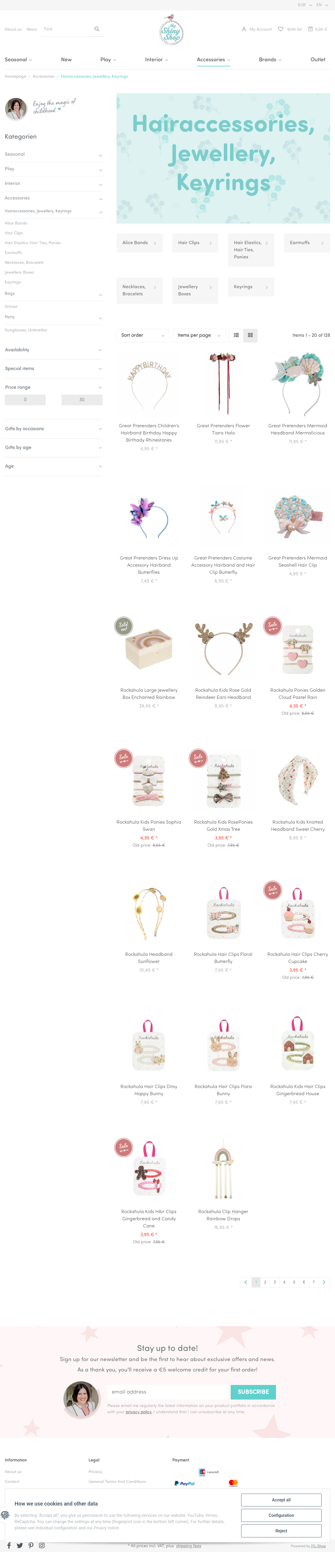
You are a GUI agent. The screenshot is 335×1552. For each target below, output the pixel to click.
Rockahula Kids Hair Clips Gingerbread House (297, 1090)
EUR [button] (302, 5)
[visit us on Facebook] (9, 1546)
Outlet (318, 60)
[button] (256, 29)
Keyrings (243, 287)
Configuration (281, 1515)
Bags (10, 294)
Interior (12, 183)
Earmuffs (300, 243)
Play (9, 169)
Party (10, 317)
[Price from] (25, 400)
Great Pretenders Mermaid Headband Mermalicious (297, 430)
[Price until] (82, 400)
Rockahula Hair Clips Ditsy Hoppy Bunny (148, 1090)
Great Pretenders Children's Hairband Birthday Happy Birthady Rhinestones (149, 433)
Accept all (281, 1500)
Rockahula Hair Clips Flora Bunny (223, 1090)
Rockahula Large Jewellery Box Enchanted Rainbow (149, 694)
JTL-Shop (318, 1546)
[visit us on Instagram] (42, 1546)
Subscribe (253, 1392)
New (66, 60)
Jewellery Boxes (188, 291)
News (32, 29)
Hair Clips (188, 243)
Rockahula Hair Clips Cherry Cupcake (297, 958)
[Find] (65, 29)
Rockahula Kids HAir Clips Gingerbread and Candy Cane (148, 1219)
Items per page (194, 335)
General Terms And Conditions (117, 1482)
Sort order (132, 335)
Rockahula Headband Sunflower (149, 958)
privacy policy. (139, 1412)
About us (13, 29)
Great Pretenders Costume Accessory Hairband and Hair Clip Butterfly (223, 565)
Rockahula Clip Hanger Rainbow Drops (223, 1215)
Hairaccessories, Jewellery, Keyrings (38, 211)
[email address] (167, 1392)
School (11, 307)
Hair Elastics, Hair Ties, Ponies (248, 250)
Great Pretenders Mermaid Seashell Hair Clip (297, 562)
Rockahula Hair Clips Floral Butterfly (223, 958)
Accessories (17, 198)
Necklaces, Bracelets (134, 291)
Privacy (95, 1472)
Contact (12, 1482)
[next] (324, 1282)
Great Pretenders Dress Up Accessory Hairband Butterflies (149, 565)
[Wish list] (289, 29)
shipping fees (188, 1546)
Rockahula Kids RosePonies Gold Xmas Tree (223, 826)
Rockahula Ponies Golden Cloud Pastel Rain (297, 694)
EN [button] (320, 5)
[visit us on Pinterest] (31, 1546)
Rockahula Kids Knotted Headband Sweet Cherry (298, 826)
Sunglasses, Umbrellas (26, 330)
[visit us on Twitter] (20, 1546)
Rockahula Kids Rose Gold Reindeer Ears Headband (223, 694)
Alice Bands (135, 243)
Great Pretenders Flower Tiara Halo (223, 430)
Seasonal (15, 154)
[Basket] (317, 29)
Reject (281, 1530)
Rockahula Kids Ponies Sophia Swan (149, 826)
